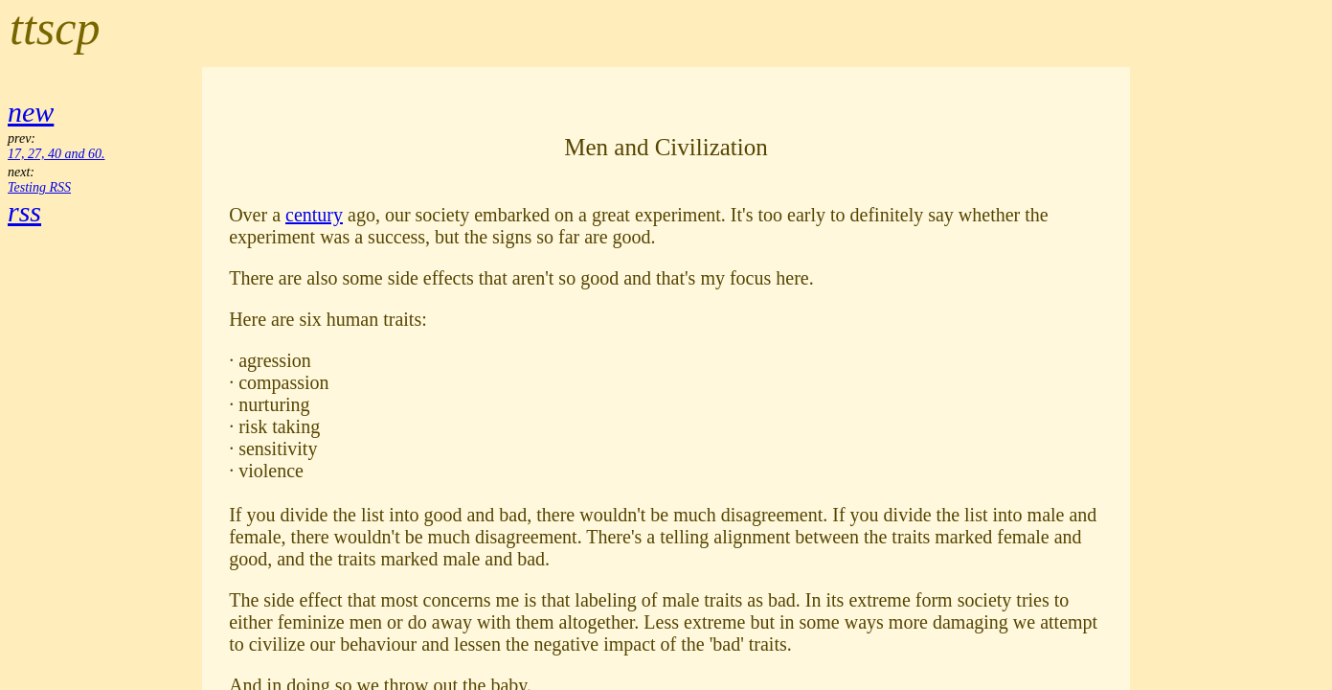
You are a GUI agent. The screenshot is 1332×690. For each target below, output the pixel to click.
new (31, 111)
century (314, 214)
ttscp (55, 28)
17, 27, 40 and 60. (56, 154)
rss (24, 211)
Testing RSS (39, 187)
